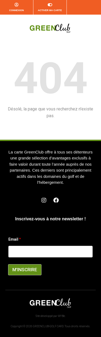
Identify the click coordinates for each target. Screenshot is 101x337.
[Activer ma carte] (50, 5)
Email (14, 239)
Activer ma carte (50, 10)
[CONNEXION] (17, 5)
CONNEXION (16, 10)
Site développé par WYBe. (50, 316)
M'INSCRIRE (24, 269)
